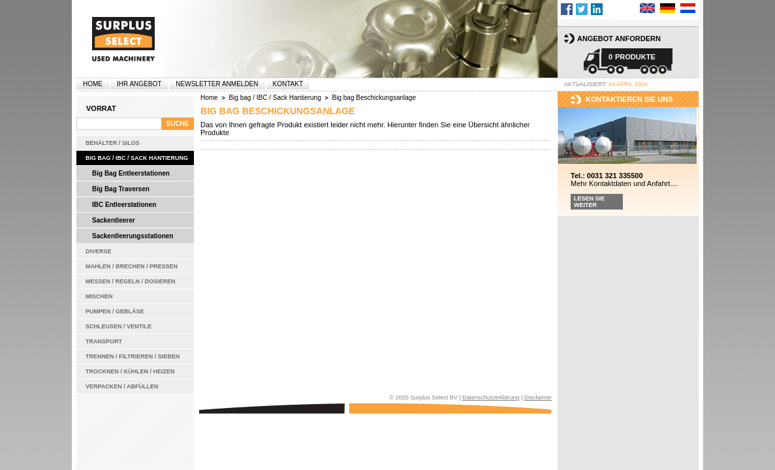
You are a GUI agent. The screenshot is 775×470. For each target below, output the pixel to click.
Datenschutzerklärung (491, 397)
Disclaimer (538, 397)
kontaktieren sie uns (629, 99)
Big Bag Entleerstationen (131, 173)
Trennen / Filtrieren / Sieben (133, 356)
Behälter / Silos (113, 143)
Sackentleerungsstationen (132, 236)
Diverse (99, 251)
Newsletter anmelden (217, 83)
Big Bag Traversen (121, 189)
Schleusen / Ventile (118, 326)
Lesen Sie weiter (589, 201)
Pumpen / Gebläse (115, 311)
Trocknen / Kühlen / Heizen (130, 371)
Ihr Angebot (139, 83)
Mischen (99, 296)
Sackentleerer (113, 220)
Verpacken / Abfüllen (122, 386)
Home (93, 83)
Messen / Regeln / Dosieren (131, 281)
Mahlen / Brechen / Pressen (132, 266)
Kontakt (288, 83)
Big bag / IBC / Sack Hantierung (137, 158)
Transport (104, 341)
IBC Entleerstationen (124, 204)
